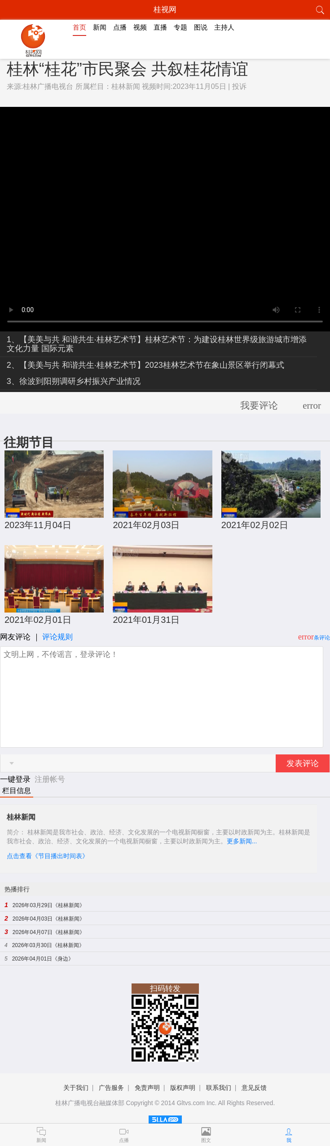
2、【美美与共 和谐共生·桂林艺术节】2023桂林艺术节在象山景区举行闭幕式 (145, 365)
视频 (140, 27)
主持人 (224, 27)
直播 (160, 27)
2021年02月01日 (37, 620)
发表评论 (302, 763)
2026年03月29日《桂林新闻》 (49, 905)
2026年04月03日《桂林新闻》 (49, 919)
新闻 (99, 27)
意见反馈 (254, 1087)
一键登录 (16, 779)
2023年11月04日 (37, 525)
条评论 (322, 638)
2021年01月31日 (146, 620)
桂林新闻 (125, 86)
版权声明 (182, 1087)
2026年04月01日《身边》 (43, 959)
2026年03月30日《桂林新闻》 (48, 945)
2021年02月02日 (254, 525)
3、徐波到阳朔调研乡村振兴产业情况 (74, 381)
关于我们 (75, 1087)
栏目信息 (16, 790)
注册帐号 (50, 779)
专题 (180, 27)
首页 (79, 27)
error (312, 405)
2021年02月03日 (146, 525)
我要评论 (259, 405)
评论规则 (57, 637)
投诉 (239, 86)
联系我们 (218, 1087)
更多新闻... (242, 841)
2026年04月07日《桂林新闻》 (49, 932)
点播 (120, 27)
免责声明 (147, 1087)
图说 (200, 27)
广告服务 (111, 1087)
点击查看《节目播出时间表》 (47, 856)
